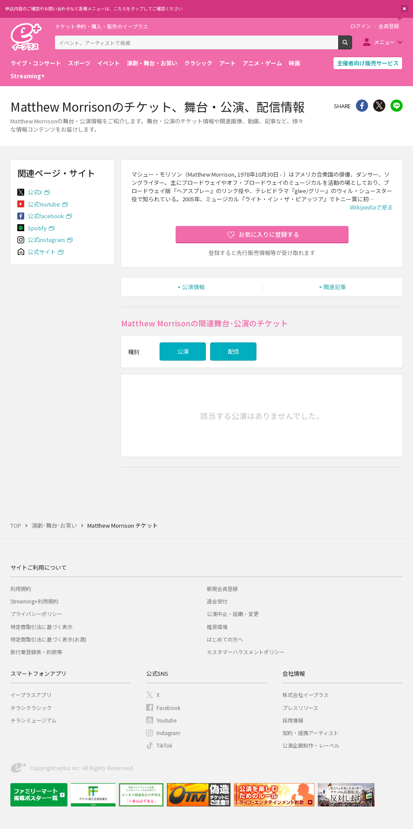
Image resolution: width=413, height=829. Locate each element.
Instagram (168, 732)
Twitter (379, 106)
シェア (362, 106)
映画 (294, 63)
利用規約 (20, 588)
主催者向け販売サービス (368, 63)
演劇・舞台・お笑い (152, 63)
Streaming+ (27, 76)
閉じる (404, 8)
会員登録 (388, 26)
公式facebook (46, 216)
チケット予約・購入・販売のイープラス (101, 26)
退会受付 (217, 601)
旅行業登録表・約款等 (36, 651)
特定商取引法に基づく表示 (41, 626)
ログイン (360, 26)
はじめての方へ (225, 639)
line (397, 106)
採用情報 (292, 720)
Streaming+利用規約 (34, 601)
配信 (233, 351)
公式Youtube (44, 204)
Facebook (168, 707)
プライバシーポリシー (36, 613)
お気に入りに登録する (269, 234)
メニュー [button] (384, 41)
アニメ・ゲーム (262, 63)
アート (227, 63)
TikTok (164, 745)
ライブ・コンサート (35, 63)
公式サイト (42, 252)
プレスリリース (300, 707)
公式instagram (46, 239)
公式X (35, 192)
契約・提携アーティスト (310, 732)
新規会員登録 (222, 588)
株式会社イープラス (305, 694)
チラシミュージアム (33, 720)
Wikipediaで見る (370, 207)
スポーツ (79, 63)
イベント (108, 63)
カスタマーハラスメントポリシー (246, 651)
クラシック (198, 63)
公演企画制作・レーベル (310, 745)
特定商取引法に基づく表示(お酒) (48, 639)
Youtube (166, 720)
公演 (183, 351)
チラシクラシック (31, 707)
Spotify (37, 228)
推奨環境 (217, 626)
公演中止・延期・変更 (233, 613)
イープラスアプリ (30, 694)
